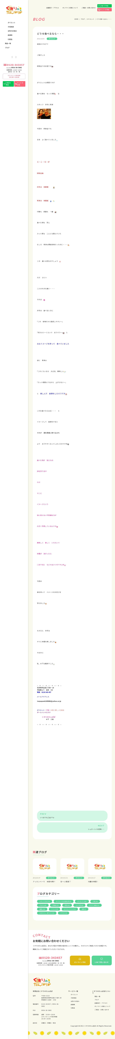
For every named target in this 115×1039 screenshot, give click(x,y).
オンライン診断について (70, 8)
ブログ (7, 47)
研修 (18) (67, 905)
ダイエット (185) (81, 901)
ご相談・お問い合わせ (89, 8)
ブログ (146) (42, 905)
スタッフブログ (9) (44, 901)
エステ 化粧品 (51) (94, 905)
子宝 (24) (95, 901)
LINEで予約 (8, 84)
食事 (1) (84, 909)
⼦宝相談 (11, 27)
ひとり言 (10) (79, 905)
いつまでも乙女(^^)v (47, 817)
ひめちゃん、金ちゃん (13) (46, 913)
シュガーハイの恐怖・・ (96, 829)
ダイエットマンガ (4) (70, 909)
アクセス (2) (63, 913)
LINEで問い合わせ (101, 960)
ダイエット (11, 22)
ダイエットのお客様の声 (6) (63, 901)
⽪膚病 (10, 35)
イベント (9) (54, 909)
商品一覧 (8, 43)
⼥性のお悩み (12, 31)
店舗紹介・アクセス (52, 8)
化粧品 (10, 39)
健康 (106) (42, 909)
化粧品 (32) (55, 905)
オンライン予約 (80, 960)
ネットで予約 (20, 84)
